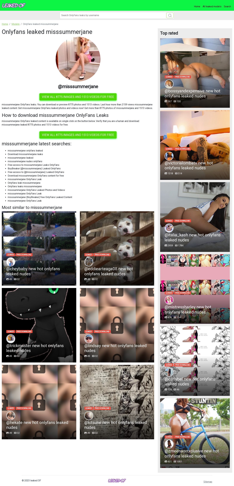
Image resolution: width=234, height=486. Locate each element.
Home (197, 6)
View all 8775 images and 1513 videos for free (78, 97)
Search (227, 6)
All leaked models (212, 6)
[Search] (117, 15)
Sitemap (208, 481)
